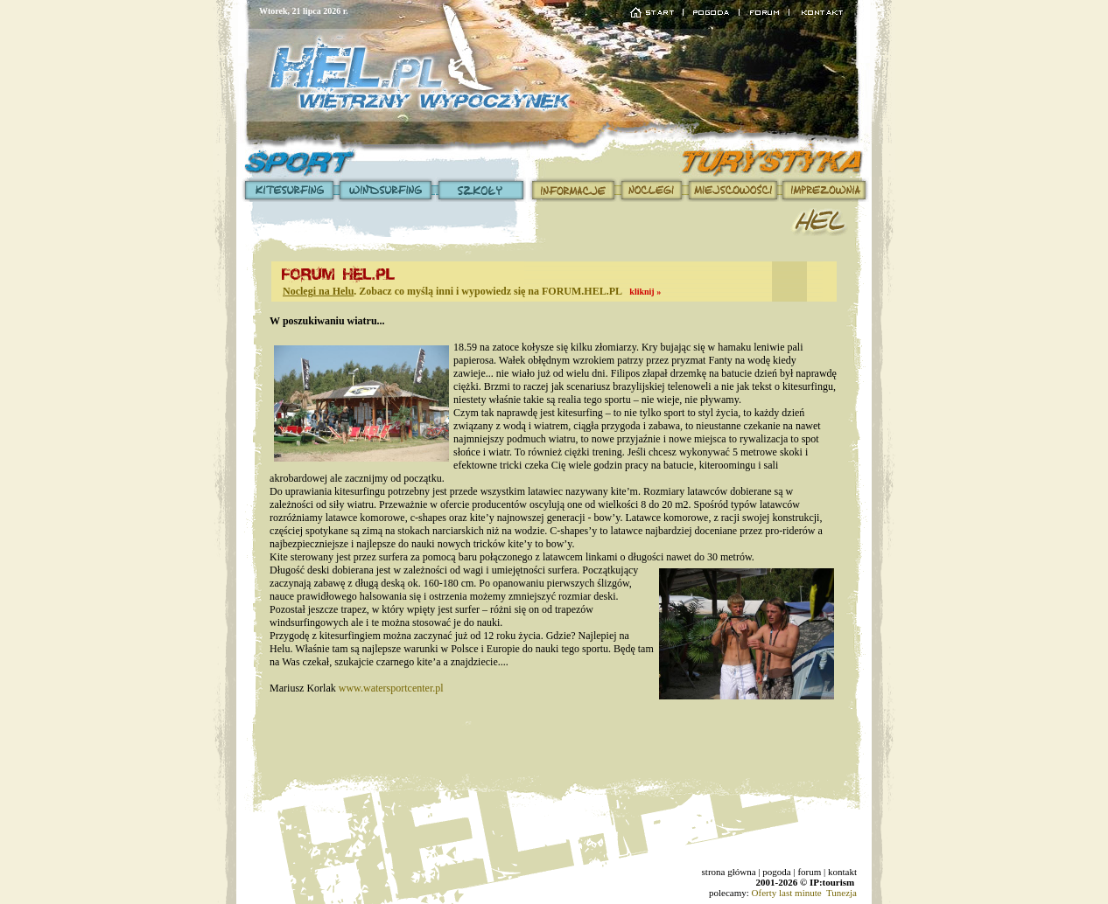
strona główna (729, 871)
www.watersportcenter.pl (391, 688)
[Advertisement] (554, 747)
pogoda (776, 871)
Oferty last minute (787, 892)
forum (809, 871)
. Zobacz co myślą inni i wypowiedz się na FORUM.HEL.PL (472, 291)
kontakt (842, 871)
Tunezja (841, 892)
